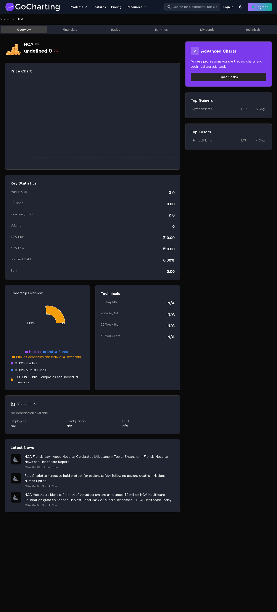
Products (78, 7)
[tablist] (138, 29)
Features (99, 7)
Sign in (228, 7)
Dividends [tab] (207, 29)
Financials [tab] (70, 29)
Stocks (5, 19)
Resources (137, 7)
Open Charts (228, 77)
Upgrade (259, 7)
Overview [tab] (24, 29)
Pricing (116, 7)
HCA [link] (20, 19)
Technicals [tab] (253, 29)
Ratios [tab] (115, 29)
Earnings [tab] (161, 29)
